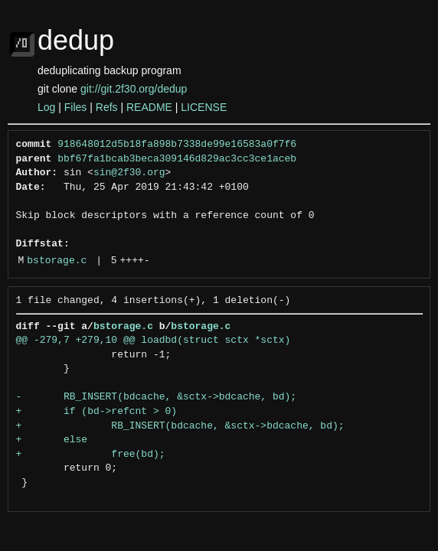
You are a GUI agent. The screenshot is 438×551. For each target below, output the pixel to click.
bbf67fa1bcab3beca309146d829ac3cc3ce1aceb (176, 159)
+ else (52, 440)
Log (46, 107)
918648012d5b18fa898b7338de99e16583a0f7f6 (176, 145)
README (149, 107)
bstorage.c (57, 261)
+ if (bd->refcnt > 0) (97, 412)
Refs (107, 107)
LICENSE (204, 107)
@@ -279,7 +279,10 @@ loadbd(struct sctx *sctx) (153, 340)
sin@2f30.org (129, 173)
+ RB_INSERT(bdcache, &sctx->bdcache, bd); (180, 426)
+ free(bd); (90, 454)
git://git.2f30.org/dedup (133, 89)
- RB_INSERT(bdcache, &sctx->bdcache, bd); (156, 397)
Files (75, 107)
